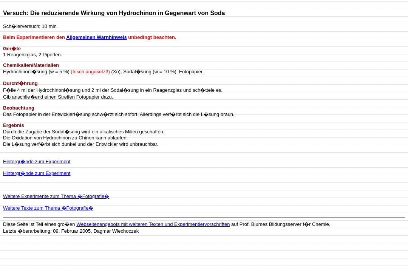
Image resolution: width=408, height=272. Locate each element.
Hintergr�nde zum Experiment (36, 161)
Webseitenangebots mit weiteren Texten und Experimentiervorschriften (153, 224)
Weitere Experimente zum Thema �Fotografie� (56, 196)
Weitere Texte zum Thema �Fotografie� (48, 208)
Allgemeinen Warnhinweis (96, 37)
